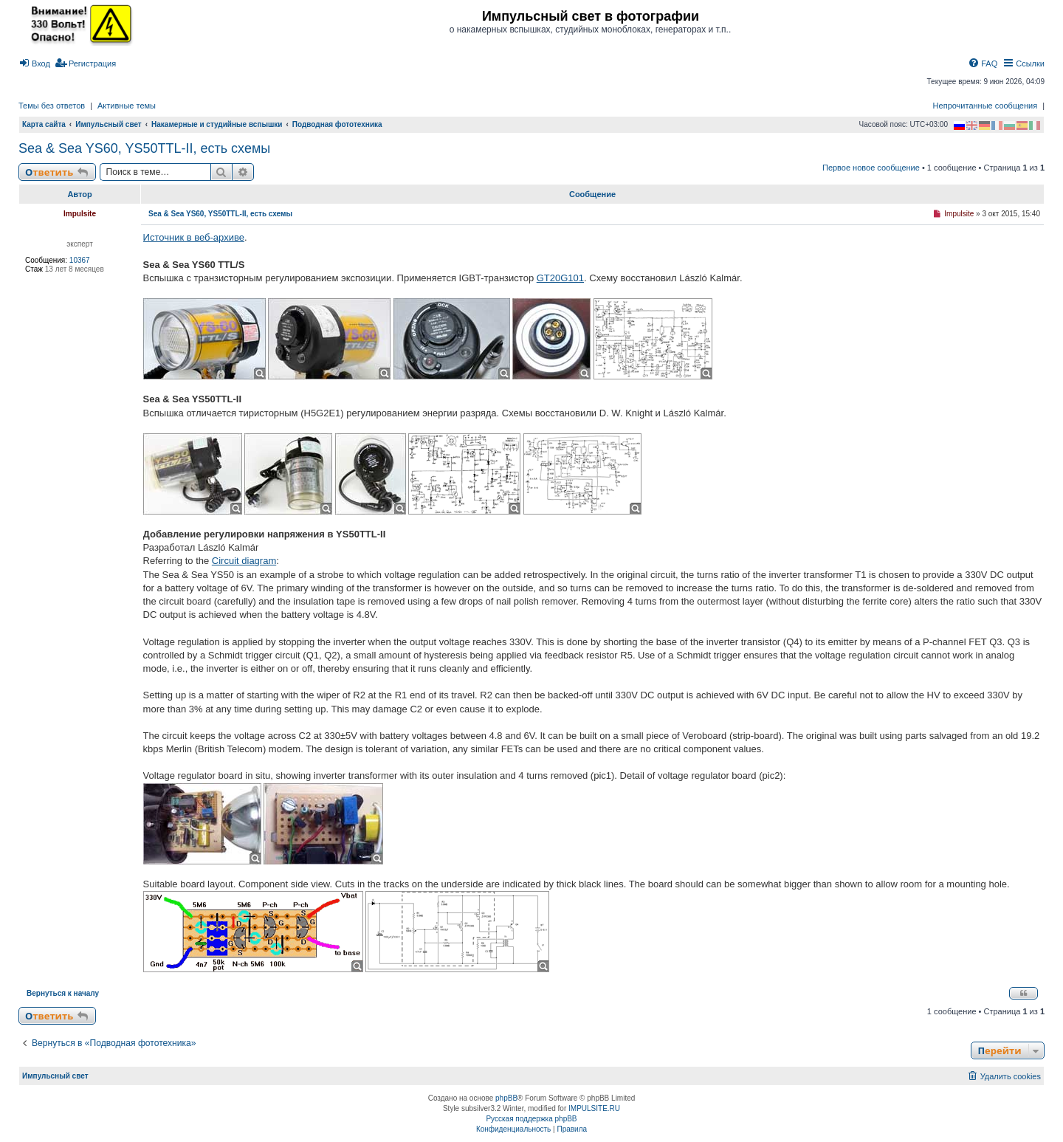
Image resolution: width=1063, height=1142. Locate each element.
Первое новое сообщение (871, 167)
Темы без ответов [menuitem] (51, 105)
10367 (79, 260)
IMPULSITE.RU (594, 1108)
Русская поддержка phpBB (531, 1119)
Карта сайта (44, 124)
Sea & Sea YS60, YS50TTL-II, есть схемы (144, 148)
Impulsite (79, 214)
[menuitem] (34, 63)
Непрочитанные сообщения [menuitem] (985, 105)
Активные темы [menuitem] (126, 105)
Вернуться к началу (63, 993)
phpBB (506, 1098)
